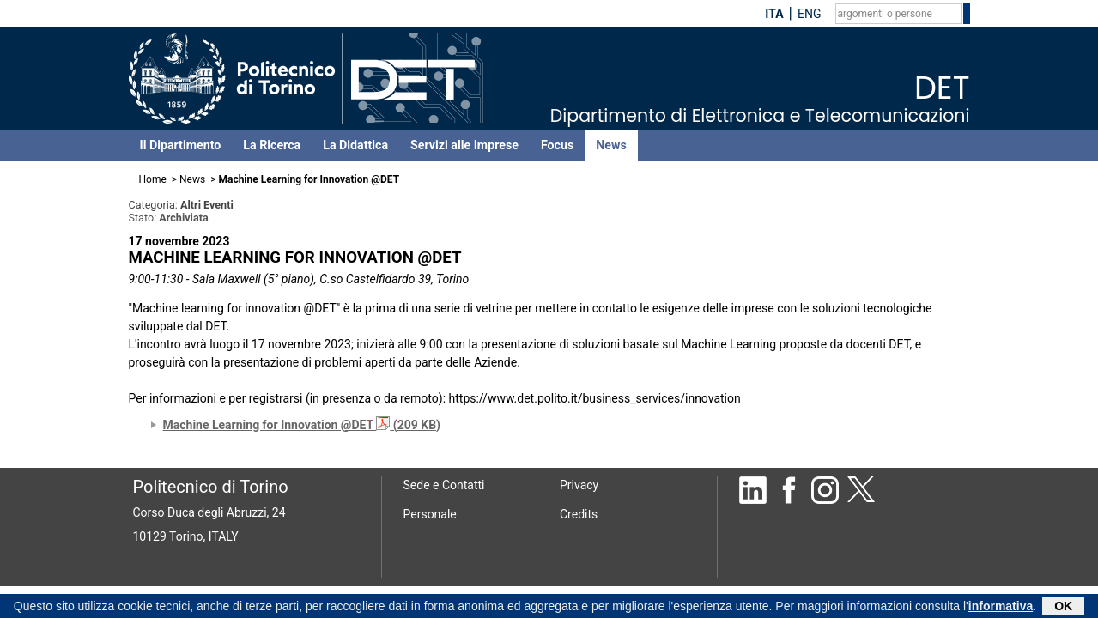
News (611, 145)
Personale (430, 514)
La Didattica (355, 145)
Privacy (579, 485)
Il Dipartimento (180, 145)
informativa (1000, 608)
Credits (579, 514)
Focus (557, 145)
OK (1063, 608)
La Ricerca (271, 145)
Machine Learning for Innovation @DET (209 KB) (302, 425)
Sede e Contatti (444, 485)
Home (153, 179)
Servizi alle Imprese (464, 145)
